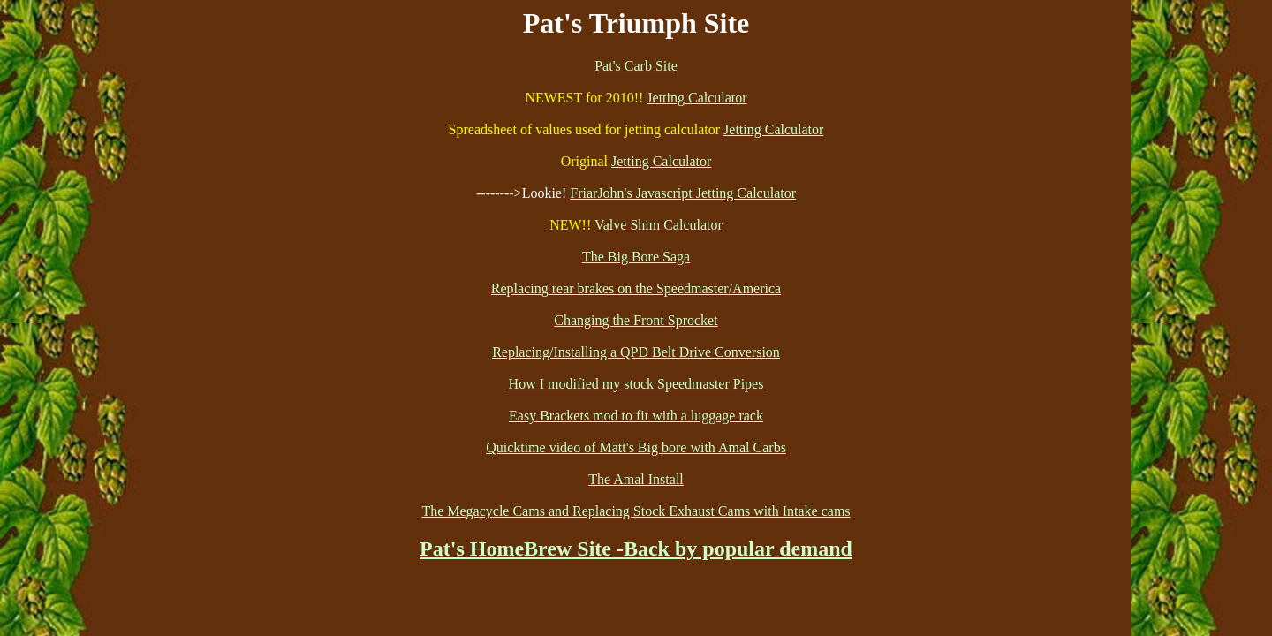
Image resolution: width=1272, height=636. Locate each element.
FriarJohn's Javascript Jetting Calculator (683, 193)
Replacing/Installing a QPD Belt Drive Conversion (636, 352)
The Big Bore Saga (636, 256)
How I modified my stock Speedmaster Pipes (636, 383)
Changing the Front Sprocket (635, 320)
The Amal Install (636, 479)
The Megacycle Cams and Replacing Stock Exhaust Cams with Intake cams (635, 511)
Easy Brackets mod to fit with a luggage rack (636, 415)
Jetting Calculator (696, 97)
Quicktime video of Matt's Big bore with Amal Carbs (636, 447)
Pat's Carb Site (636, 65)
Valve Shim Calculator (658, 224)
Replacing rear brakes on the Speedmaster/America (636, 288)
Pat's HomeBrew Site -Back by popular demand (636, 548)
